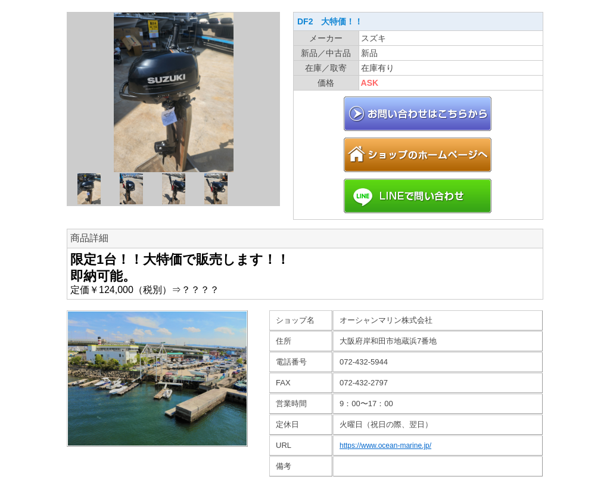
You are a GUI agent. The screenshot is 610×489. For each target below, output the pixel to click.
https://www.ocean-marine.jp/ (385, 445)
